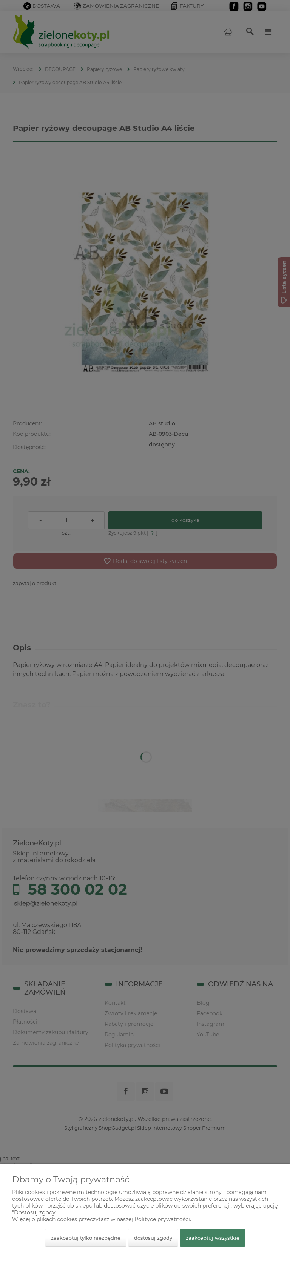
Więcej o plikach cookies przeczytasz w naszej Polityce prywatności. (101, 1219)
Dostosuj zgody (153, 1238)
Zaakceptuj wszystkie (212, 1238)
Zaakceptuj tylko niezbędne (85, 1238)
